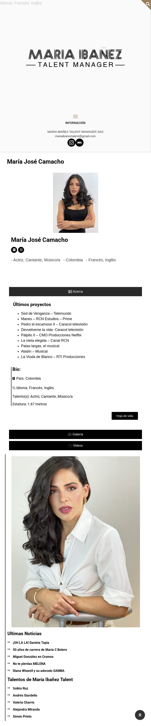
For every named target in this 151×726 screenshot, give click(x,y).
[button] (125, 416)
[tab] (75, 291)
